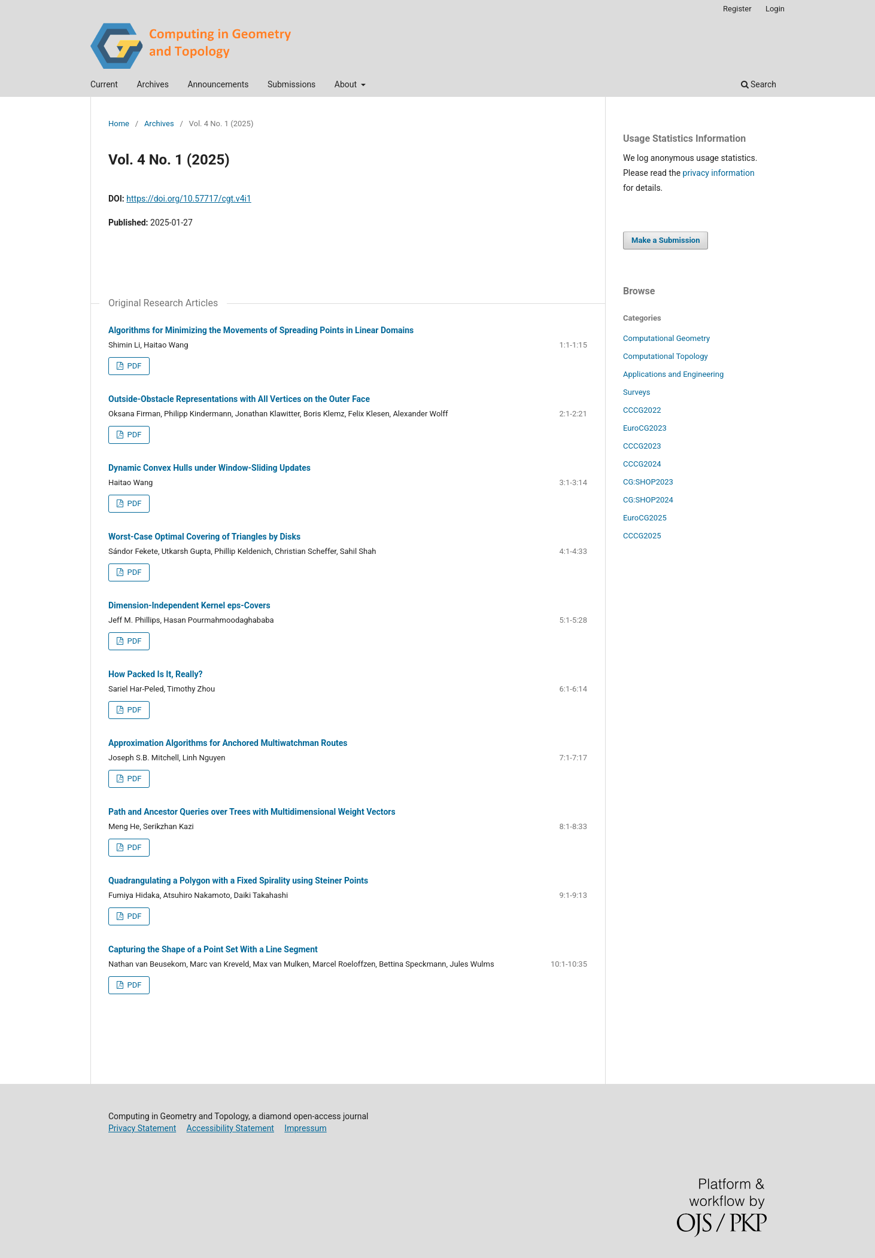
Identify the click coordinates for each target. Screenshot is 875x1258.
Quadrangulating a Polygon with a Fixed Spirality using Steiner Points (238, 880)
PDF (133, 365)
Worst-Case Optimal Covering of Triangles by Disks (204, 536)
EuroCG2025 (645, 517)
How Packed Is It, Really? (155, 674)
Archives (152, 84)
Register (737, 8)
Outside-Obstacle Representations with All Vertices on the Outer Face (239, 399)
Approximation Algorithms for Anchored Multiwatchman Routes (228, 743)
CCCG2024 (642, 463)
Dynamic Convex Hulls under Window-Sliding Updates (209, 468)
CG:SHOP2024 (648, 499)
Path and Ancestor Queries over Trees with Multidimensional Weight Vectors (252, 812)
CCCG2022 (642, 410)
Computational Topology (665, 356)
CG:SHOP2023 (648, 481)
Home (118, 123)
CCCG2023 (642, 445)
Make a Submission (665, 240)
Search (758, 84)
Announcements (217, 84)
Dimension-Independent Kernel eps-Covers (189, 605)
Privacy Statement (142, 1128)
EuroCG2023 (645, 428)
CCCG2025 (642, 535)
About (347, 84)
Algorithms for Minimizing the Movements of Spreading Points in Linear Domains (261, 330)
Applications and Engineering (673, 374)
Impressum (305, 1128)
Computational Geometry (666, 338)
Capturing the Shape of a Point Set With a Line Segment (213, 949)
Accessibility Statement (230, 1128)
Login (775, 8)
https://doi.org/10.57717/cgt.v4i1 (188, 198)
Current (104, 84)
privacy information (719, 173)
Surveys (636, 392)
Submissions (291, 84)
